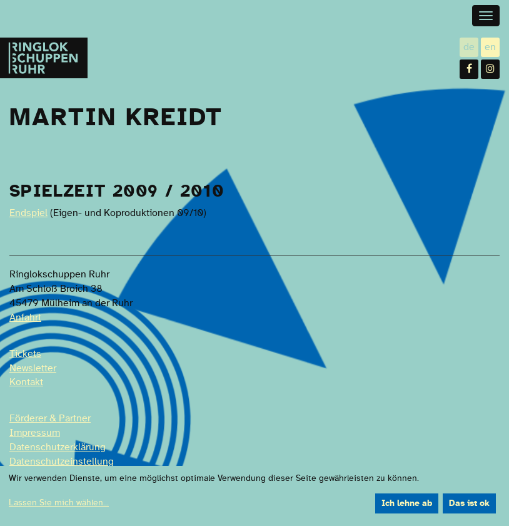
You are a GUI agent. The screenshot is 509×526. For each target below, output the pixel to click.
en (492, 46)
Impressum (34, 433)
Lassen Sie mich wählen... (59, 502)
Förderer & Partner (50, 418)
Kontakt (26, 382)
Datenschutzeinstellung (61, 461)
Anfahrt (25, 317)
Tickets (25, 354)
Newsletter (32, 368)
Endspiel (28, 213)
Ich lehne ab (406, 503)
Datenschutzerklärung (57, 447)
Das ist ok (469, 503)
